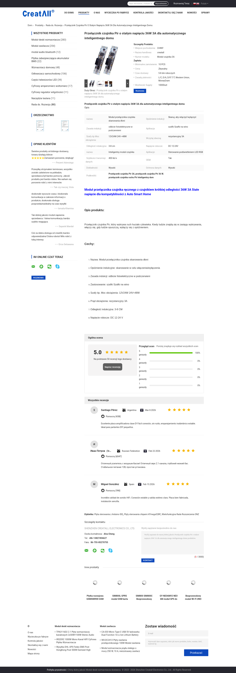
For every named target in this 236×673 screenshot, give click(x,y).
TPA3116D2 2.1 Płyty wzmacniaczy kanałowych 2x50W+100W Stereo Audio (75, 633)
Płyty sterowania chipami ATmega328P (142, 514)
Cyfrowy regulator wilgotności (47, 92)
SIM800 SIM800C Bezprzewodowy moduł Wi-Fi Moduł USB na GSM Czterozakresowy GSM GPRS (144, 597)
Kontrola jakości (143, 12)
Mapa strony (34, 653)
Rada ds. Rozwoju (54, 25)
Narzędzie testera (40, 98)
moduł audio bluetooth (43, 52)
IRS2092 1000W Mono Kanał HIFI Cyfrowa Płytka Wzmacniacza (76, 641)
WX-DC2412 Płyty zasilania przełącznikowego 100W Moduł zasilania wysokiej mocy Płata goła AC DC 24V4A (120, 642)
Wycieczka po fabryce (116, 12)
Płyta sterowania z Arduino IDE (108, 514)
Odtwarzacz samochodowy (46, 73)
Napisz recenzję (112, 367)
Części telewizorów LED (44, 79)
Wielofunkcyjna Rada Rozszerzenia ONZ (180, 514)
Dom (30, 25)
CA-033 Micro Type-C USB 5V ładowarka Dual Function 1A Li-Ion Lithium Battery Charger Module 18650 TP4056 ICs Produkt (120, 634)
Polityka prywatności (56, 670)
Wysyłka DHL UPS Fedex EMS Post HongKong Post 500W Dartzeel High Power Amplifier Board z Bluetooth (73, 649)
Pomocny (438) (113, 416)
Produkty (83, 12)
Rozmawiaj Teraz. (182, 3)
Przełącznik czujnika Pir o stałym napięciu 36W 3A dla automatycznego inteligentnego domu (105, 93)
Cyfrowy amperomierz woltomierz (49, 86)
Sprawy (205, 12)
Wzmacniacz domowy (43, 67)
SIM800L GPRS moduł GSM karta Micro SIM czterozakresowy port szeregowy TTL (119, 597)
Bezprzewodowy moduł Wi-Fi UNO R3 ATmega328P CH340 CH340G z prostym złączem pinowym (193, 597)
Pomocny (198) (113, 490)
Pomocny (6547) (114, 456)
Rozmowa (140, 91)
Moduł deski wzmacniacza (45, 39)
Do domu (69, 12)
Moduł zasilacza (40, 45)
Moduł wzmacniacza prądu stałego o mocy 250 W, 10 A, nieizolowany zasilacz (120, 649)
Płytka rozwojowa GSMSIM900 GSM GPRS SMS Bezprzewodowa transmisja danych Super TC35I (95, 597)
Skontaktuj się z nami (170, 12)
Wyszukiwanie (161, 4)
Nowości (192, 12)
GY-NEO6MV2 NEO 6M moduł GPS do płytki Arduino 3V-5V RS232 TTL (169, 597)
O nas (97, 12)
